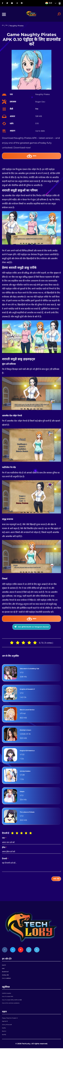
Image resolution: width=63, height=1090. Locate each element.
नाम (4, 850)
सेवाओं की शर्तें (6, 991)
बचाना (31, 161)
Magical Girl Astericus (32, 762)
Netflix (4, 1065)
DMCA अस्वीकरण (8, 1001)
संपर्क (4, 986)
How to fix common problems (15, 1033)
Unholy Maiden (28, 783)
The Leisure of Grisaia (32, 824)
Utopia (24, 803)
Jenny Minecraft (9, 1060)
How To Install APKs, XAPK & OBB (16, 1028)
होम (3, 30)
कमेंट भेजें (54, 891)
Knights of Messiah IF (32, 701)
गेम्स (7, 30)
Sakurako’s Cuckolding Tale (36, 680)
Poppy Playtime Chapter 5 (13, 1050)
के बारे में (5, 981)
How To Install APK (10, 1023)
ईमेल (4, 859)
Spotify (5, 1075)
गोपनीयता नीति (7, 996)
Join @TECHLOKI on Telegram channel (31, 636)
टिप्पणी (5, 871)
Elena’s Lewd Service (32, 721)
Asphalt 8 (6, 1055)
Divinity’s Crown (29, 742)
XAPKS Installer (8, 1018)
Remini (5, 1070)
